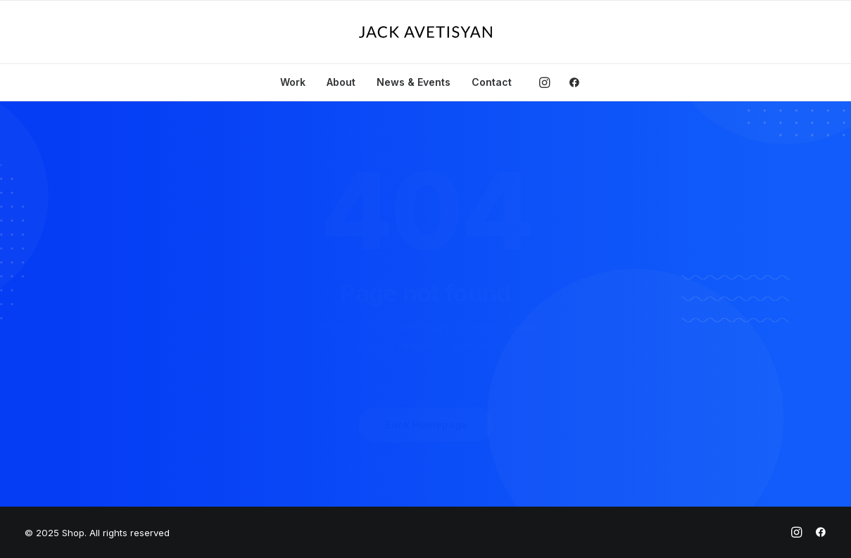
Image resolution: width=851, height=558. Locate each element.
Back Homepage (425, 425)
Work (292, 82)
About (341, 82)
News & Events (413, 82)
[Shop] (425, 32)
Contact (492, 82)
